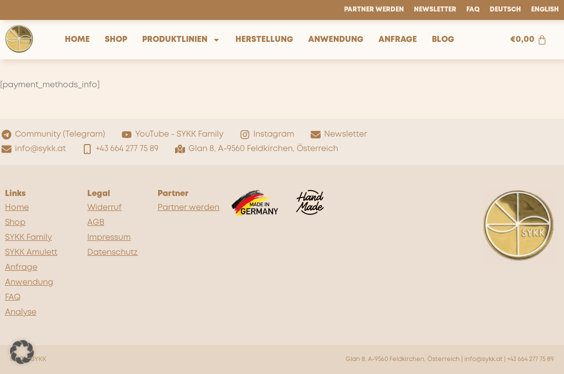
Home (77, 39)
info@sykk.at (483, 359)
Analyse (20, 312)
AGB (95, 222)
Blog (443, 39)
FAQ (473, 9)
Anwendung (336, 39)
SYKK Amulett (31, 252)
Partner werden (374, 9)
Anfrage (397, 39)
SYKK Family (28, 237)
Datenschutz (112, 252)
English (545, 9)
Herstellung (264, 39)
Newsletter (435, 9)
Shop (116, 39)
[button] (22, 352)
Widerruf (104, 207)
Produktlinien (181, 40)
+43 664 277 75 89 (530, 359)
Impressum (109, 237)
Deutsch (505, 9)
